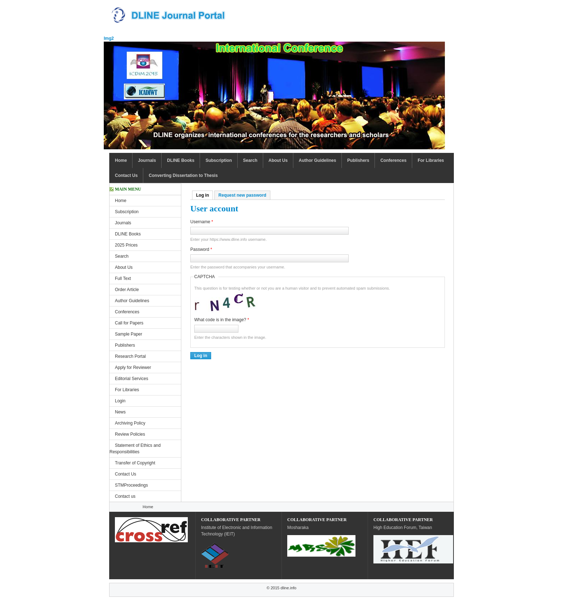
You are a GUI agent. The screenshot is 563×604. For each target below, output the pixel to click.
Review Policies (130, 434)
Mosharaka (297, 527)
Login (120, 400)
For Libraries (431, 160)
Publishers (358, 160)
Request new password (242, 195)
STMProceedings (131, 485)
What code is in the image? (221, 319)
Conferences (393, 160)
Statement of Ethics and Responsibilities (135, 448)
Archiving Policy (130, 423)
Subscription (218, 160)
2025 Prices (126, 245)
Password (201, 249)
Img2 (109, 38)
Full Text (123, 278)
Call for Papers (129, 323)
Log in (204, 195)
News (120, 412)
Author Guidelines (317, 160)
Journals (147, 160)
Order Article (127, 289)
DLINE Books (180, 160)
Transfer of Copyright (135, 462)
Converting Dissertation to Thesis (183, 175)
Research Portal (130, 356)
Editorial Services (131, 378)
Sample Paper (128, 334)
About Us (278, 160)
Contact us (125, 496)
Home (121, 160)
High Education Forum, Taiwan (402, 527)
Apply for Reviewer (133, 367)
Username (201, 221)
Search (250, 160)
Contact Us (126, 175)
